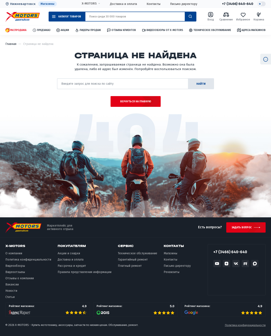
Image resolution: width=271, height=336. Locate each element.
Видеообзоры (15, 266)
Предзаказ (41, 30)
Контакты (153, 4)
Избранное (243, 16)
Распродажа (15, 30)
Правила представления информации (84, 272)
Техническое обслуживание (210, 30)
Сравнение (226, 16)
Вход (210, 16)
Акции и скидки (69, 253)
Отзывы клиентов (121, 30)
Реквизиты (171, 272)
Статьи (10, 297)
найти (201, 83)
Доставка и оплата (123, 4)
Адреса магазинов (251, 30)
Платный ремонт (130, 266)
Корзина (258, 16)
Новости (11, 291)
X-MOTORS (89, 3)
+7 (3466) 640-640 (237, 4)
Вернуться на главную (135, 101)
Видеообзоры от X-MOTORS (162, 30)
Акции (62, 30)
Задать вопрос (242, 227)
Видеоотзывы (15, 272)
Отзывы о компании (19, 278)
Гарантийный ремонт (133, 259)
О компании (13, 253)
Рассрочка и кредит (72, 266)
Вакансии (12, 284)
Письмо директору (183, 4)
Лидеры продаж (88, 30)
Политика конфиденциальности (28, 259)
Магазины (47, 3)
